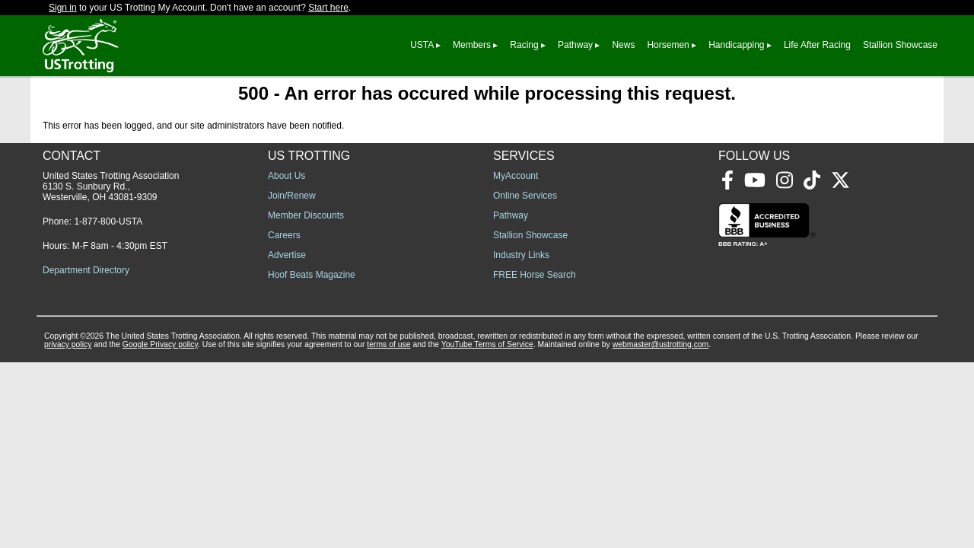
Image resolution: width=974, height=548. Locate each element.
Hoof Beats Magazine (311, 274)
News (623, 45)
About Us (286, 175)
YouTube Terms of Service (487, 344)
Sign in (63, 7)
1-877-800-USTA (108, 221)
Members (472, 45)
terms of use (388, 344)
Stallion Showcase (900, 45)
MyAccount (515, 175)
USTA (421, 45)
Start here (328, 7)
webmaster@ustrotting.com (661, 344)
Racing (524, 45)
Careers (284, 235)
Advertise (287, 255)
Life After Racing (817, 45)
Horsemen (668, 45)
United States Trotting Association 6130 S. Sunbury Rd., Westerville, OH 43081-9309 (111, 186)
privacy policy (67, 344)
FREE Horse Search (534, 274)
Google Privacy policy (160, 344)
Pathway (575, 45)
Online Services (525, 195)
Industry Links (521, 255)
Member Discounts (306, 215)
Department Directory (86, 270)
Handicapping (736, 45)
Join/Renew (292, 195)
